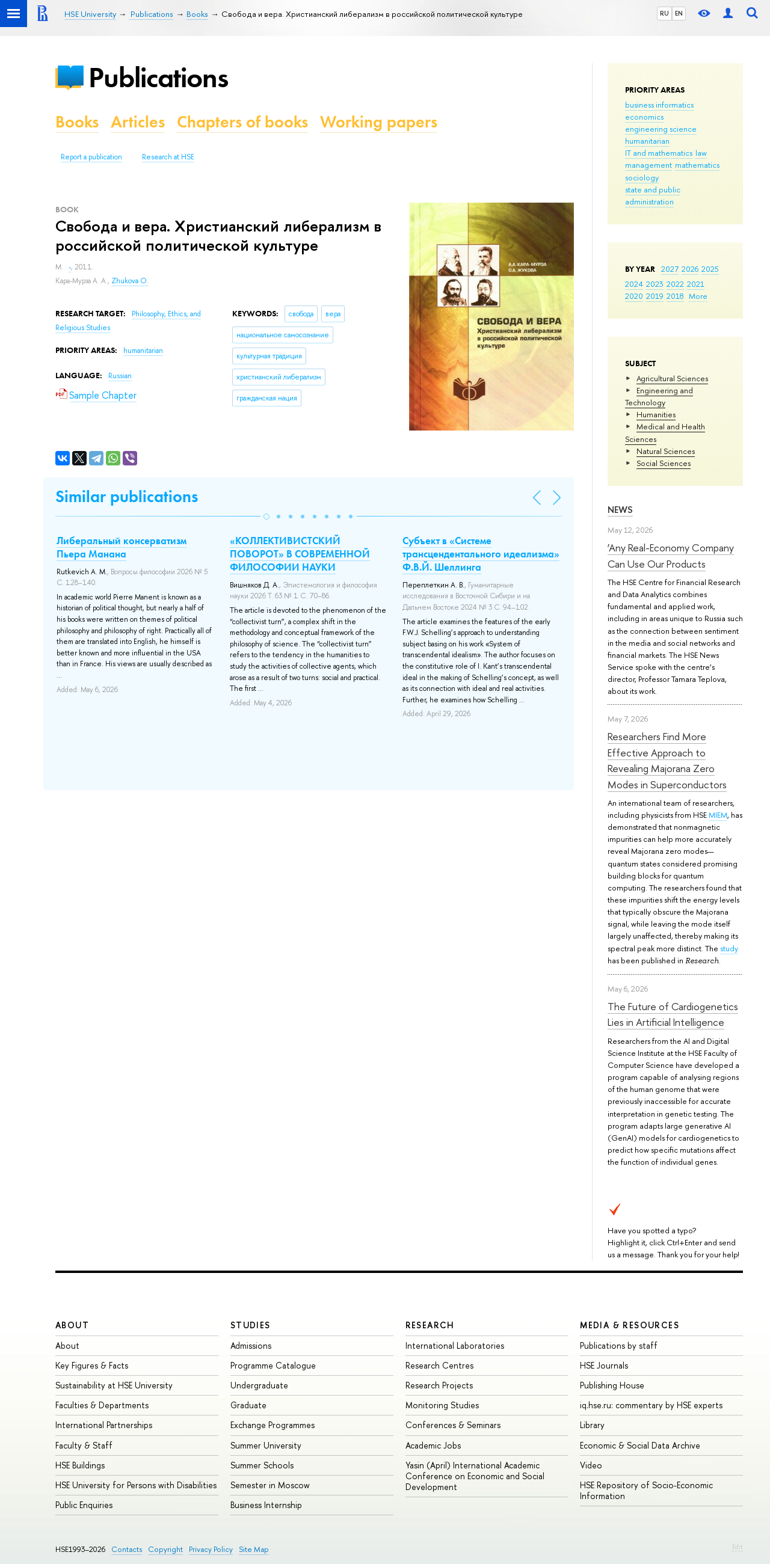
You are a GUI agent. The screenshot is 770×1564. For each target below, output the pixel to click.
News (620, 509)
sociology (642, 177)
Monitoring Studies (442, 1405)
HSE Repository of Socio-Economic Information (646, 1490)
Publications (158, 77)
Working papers (378, 121)
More (698, 295)
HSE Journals (604, 1365)
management (648, 164)
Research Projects (439, 1385)
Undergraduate (259, 1385)
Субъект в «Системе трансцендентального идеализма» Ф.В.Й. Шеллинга (480, 554)
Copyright (165, 1549)
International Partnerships (103, 1425)
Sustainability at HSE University (114, 1385)
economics (644, 116)
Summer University (265, 1445)
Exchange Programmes (272, 1425)
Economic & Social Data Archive (640, 1445)
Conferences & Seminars (452, 1425)
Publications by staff (619, 1345)
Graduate (248, 1405)
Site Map (254, 1549)
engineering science (661, 128)
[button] (266, 517)
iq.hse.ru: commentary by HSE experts (651, 1405)
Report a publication (91, 157)
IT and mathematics (658, 152)
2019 (655, 295)
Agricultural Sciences (672, 378)
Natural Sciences (665, 451)
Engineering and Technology (659, 396)
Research (430, 1325)
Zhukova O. (130, 281)
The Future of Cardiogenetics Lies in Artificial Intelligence (673, 1014)
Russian (120, 376)
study (729, 948)
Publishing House (612, 1385)
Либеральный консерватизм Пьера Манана (121, 547)
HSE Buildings (80, 1465)
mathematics (697, 164)
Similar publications (126, 496)
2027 (670, 268)
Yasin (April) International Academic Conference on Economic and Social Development (474, 1475)
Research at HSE (168, 157)
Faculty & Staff (83, 1445)
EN (679, 13)
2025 (710, 268)
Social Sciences (663, 463)
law (701, 152)
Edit (737, 1546)
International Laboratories (454, 1345)
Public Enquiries (83, 1504)
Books (77, 121)
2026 (690, 268)
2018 (675, 295)
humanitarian (647, 140)
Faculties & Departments (102, 1405)
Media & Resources (629, 1325)
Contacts (126, 1549)
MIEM (718, 814)
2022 (675, 283)
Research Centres (439, 1365)
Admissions (250, 1345)
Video (591, 1465)
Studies (250, 1325)
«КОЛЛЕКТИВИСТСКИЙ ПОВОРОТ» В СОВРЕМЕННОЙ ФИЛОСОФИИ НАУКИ (300, 554)
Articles (138, 121)
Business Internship (266, 1504)
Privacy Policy (211, 1549)
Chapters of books (242, 121)
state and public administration (652, 195)
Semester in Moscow (270, 1485)
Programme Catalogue (273, 1365)
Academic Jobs (433, 1445)
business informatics (659, 104)
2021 (695, 283)
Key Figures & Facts (91, 1365)
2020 (634, 295)
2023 (655, 283)
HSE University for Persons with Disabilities (136, 1485)
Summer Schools (262, 1465)
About (72, 1325)
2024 (634, 283)
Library (592, 1425)
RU (664, 13)
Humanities (656, 414)
